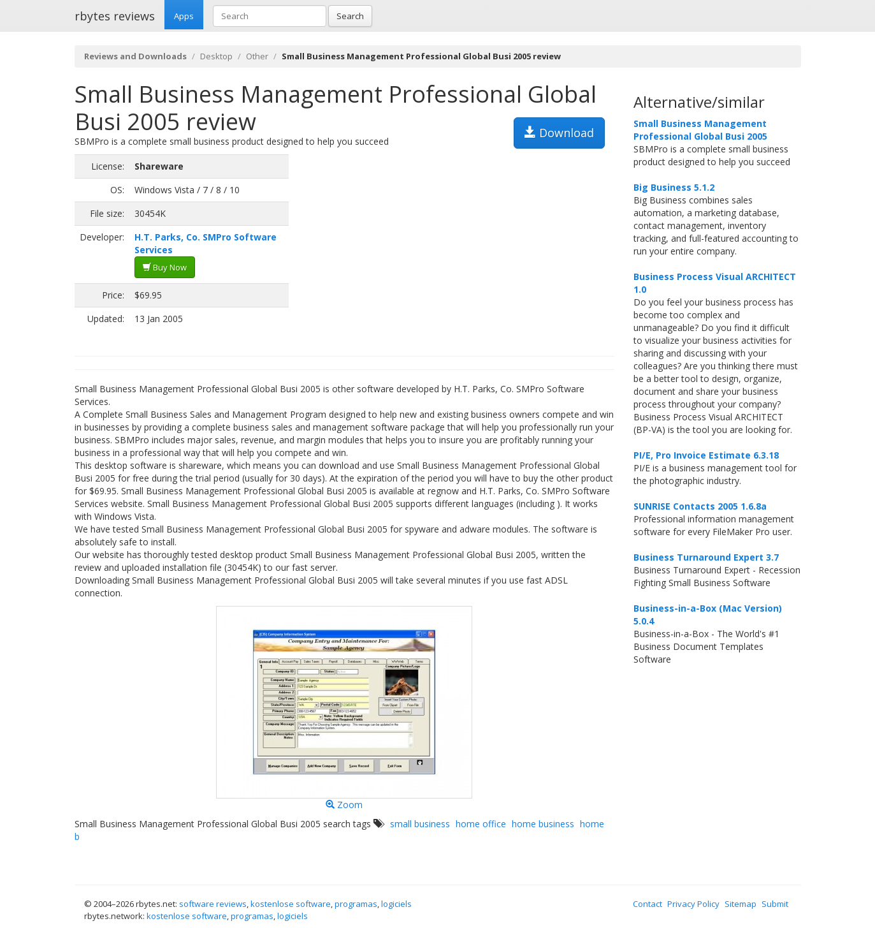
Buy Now (165, 267)
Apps (184, 16)
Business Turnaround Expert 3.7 (706, 557)
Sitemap (740, 904)
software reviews (213, 904)
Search (350, 16)
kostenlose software (290, 904)
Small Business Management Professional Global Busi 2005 (700, 129)
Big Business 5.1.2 (673, 187)
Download (559, 132)
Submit (775, 904)
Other (257, 56)
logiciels (396, 904)
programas (356, 904)
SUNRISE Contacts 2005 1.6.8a (700, 506)
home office (481, 824)
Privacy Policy (693, 904)
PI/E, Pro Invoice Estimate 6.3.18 (706, 455)
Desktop (216, 56)
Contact (647, 904)
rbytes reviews (115, 16)
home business (543, 824)
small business (420, 824)
